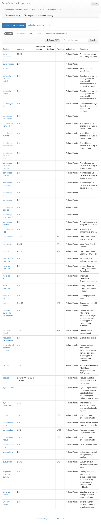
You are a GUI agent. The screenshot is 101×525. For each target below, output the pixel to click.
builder (6, 69)
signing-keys (8, 452)
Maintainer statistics (36, 25)
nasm (5, 303)
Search (92, 40)
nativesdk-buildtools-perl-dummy (8, 313)
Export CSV (53, 40)
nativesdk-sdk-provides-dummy (9, 347)
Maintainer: (57, 34)
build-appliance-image (7, 56)
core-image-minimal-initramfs (8, 155)
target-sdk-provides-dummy (7, 474)
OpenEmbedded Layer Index (17, 3)
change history (41, 519)
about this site (54, 519)
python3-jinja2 (8, 388)
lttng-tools (7, 244)
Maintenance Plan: (16, 10)
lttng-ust (6, 251)
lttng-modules (8, 237)
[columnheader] (9, 48)
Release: (38, 10)
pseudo (6, 378)
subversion (7, 462)
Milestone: (54, 10)
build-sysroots (8, 64)
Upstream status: (25, 34)
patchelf (6, 365)
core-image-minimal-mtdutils (8, 165)
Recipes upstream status (14, 25)
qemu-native (8, 430)
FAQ (63, 519)
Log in (94, 3)
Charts (50, 25)
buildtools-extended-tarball (7, 78)
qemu (5, 415)
